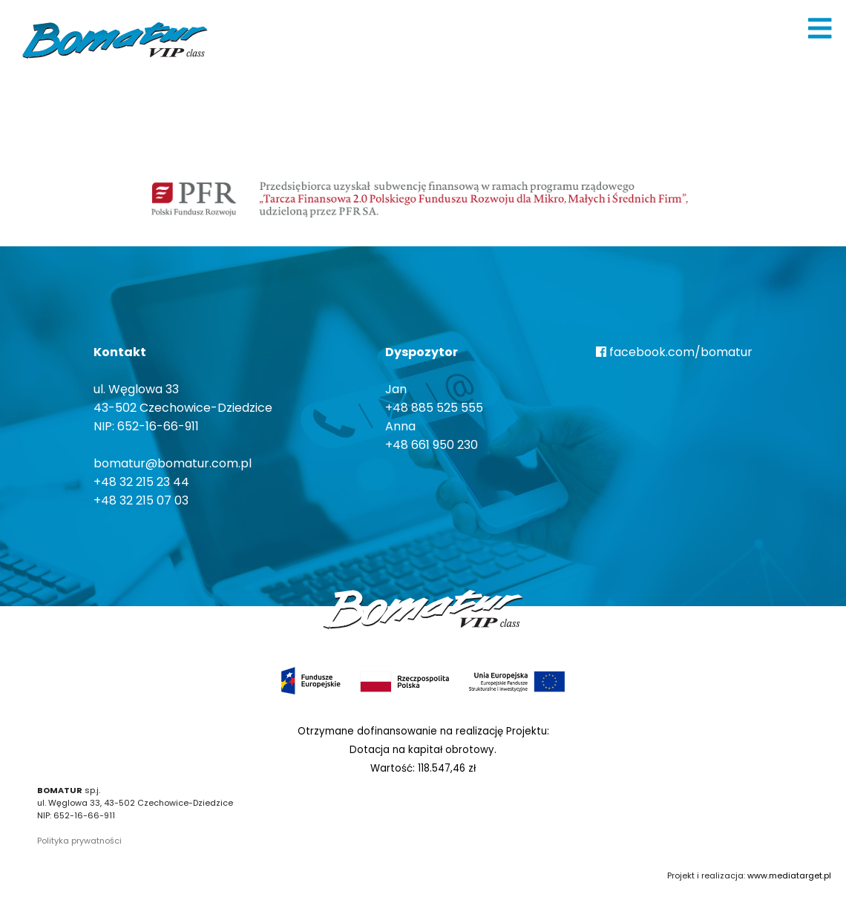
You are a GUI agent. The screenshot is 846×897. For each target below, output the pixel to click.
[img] (820, 28)
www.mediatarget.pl (789, 875)
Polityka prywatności (79, 841)
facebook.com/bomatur (674, 352)
